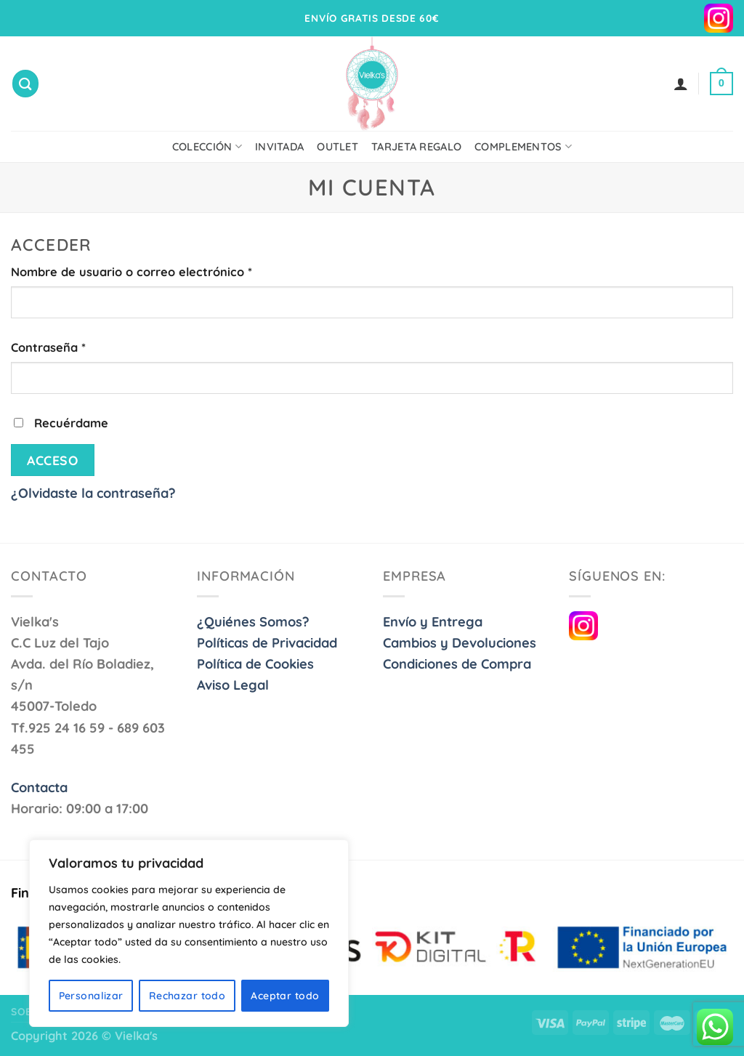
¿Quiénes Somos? (253, 621)
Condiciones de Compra (457, 664)
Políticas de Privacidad (267, 642)
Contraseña (48, 347)
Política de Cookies (255, 664)
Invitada (279, 146)
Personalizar (91, 995)
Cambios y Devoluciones (459, 642)
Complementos (523, 146)
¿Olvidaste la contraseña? (93, 493)
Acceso (52, 460)
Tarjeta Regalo (416, 146)
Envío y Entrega (432, 621)
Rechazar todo (187, 995)
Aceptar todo (285, 995)
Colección (207, 146)
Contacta (39, 787)
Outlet (337, 146)
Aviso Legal (233, 685)
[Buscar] (25, 83)
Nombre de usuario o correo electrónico (131, 272)
